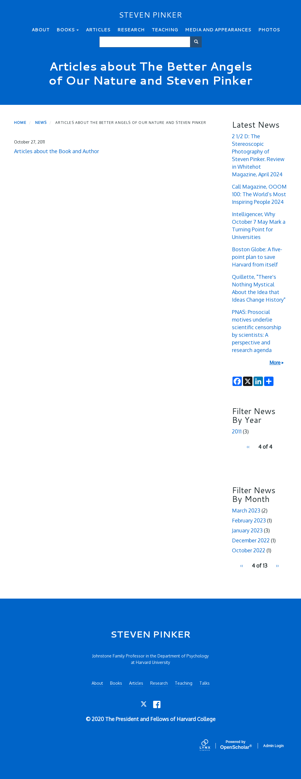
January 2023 (247, 530)
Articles (98, 30)
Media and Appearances (218, 30)
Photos (269, 30)
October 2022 (248, 550)
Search (198, 41)
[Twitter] (144, 704)
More (275, 362)
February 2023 (249, 520)
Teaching (165, 30)
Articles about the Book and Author (56, 151)
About (40, 30)
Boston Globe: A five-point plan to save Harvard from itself (257, 257)
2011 (237, 431)
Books (68, 30)
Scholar (235, 745)
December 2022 (251, 540)
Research (131, 30)
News (41, 122)
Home (20, 122)
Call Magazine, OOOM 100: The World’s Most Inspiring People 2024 (259, 194)
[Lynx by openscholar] (210, 745)
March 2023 (246, 510)
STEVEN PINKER (150, 14)
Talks (204, 683)
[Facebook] (157, 704)
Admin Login (273, 746)
